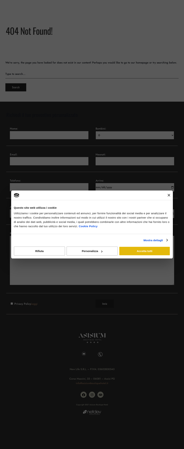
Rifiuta (39, 251)
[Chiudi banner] (169, 195)
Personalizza (92, 251)
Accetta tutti (144, 251)
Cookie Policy (88, 226)
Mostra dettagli (153, 240)
